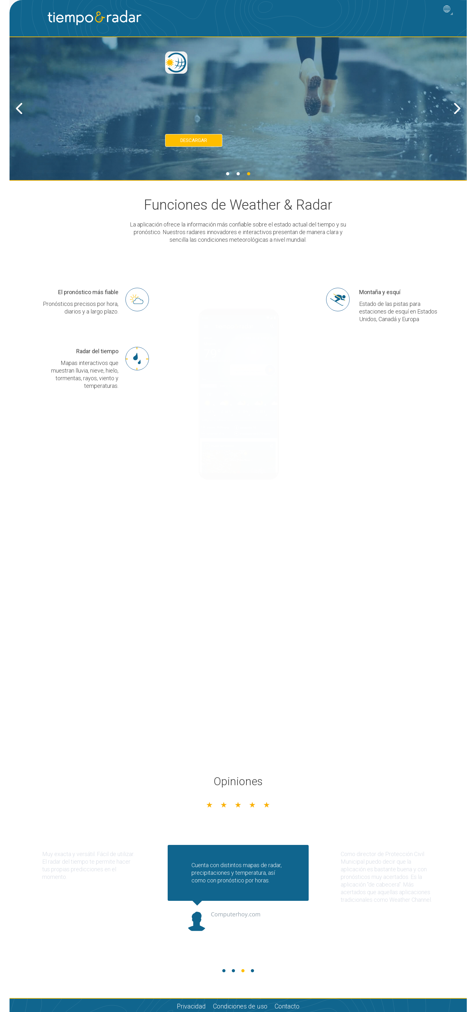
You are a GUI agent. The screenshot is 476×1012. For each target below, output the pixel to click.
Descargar (193, 140)
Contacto (287, 1006)
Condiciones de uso (240, 1006)
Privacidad (191, 1006)
